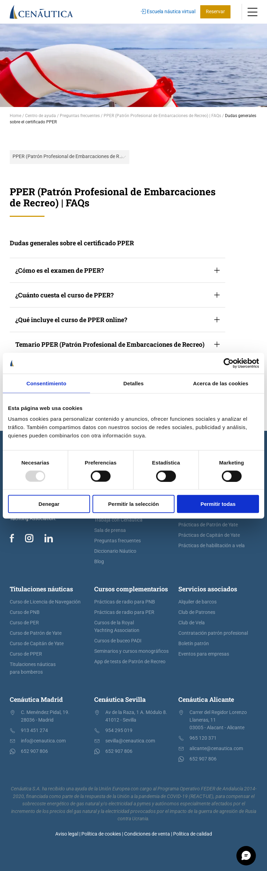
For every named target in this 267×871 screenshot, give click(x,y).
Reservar (215, 12)
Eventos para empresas (203, 654)
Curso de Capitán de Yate (37, 644)
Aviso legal (66, 834)
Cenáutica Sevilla (120, 699)
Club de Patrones (196, 612)
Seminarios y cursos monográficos (131, 651)
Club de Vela (191, 623)
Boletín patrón (193, 644)
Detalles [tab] (133, 383)
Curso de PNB (25, 612)
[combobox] (69, 157)
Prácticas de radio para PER (124, 612)
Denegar (49, 504)
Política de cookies (101, 834)
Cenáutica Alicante (206, 699)
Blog (99, 562)
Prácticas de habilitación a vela (211, 546)
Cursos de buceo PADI (117, 641)
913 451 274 (34, 730)
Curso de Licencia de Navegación (45, 602)
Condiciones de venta (147, 834)
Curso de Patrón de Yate (36, 633)
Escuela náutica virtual (168, 12)
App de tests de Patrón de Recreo (129, 662)
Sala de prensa (110, 530)
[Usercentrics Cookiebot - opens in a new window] (228, 363)
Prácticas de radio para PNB (124, 602)
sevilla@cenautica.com (130, 741)
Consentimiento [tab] (46, 383)
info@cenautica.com (43, 741)
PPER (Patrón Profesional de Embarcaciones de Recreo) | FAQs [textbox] (71, 156)
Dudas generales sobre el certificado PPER (72, 243)
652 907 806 (34, 751)
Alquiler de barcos (197, 602)
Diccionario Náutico (115, 551)
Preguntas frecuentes (117, 541)
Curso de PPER (26, 654)
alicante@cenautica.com (216, 748)
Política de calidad (192, 834)
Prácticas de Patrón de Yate (208, 525)
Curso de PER (24, 623)
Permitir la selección (133, 504)
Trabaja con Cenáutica (118, 520)
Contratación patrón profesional (213, 633)
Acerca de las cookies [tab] (220, 383)
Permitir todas (218, 504)
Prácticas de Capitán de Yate (209, 535)
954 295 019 (118, 730)
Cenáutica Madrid (36, 699)
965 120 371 (203, 738)
